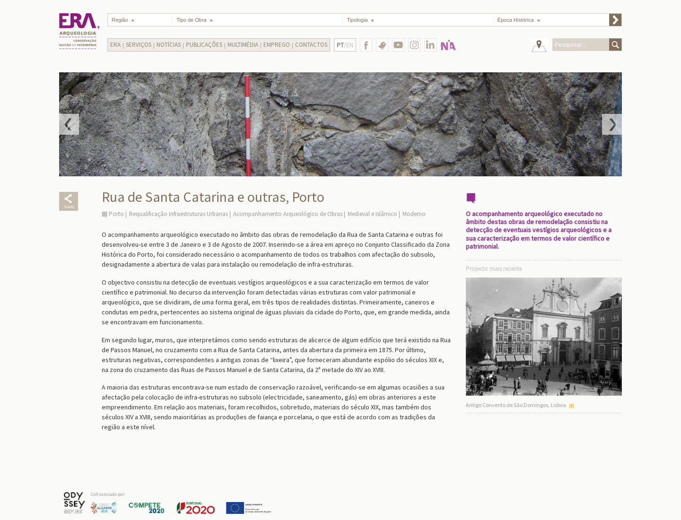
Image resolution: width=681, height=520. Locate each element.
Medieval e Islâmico (372, 214)
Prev (69, 124)
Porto (116, 214)
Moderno (414, 214)
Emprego (276, 45)
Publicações (204, 45)
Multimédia (242, 45)
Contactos (311, 45)
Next (612, 124)
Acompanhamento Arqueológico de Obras (287, 214)
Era (115, 45)
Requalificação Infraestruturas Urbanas (178, 214)
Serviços (138, 45)
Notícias (169, 45)
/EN (345, 45)
